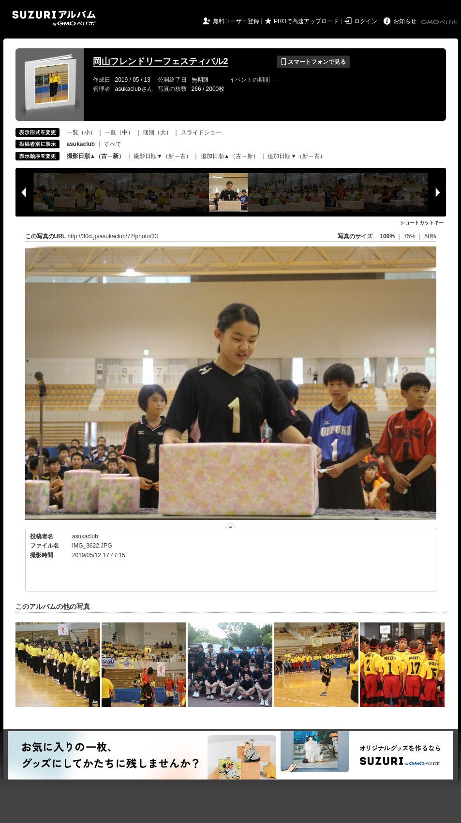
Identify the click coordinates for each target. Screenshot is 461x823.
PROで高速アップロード (306, 21)
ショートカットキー (422, 222)
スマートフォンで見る (313, 62)
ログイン (365, 21)
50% (430, 236)
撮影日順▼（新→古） (163, 156)
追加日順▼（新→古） (297, 156)
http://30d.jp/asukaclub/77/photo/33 (113, 236)
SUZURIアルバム (53, 18)
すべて (112, 144)
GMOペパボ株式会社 (440, 22)
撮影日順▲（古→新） (96, 156)
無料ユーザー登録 (236, 21)
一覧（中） (119, 132)
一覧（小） (81, 132)
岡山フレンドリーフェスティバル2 (160, 61)
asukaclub (85, 536)
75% (410, 236)
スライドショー (201, 132)
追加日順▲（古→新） (230, 156)
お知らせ (404, 21)
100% (387, 236)
